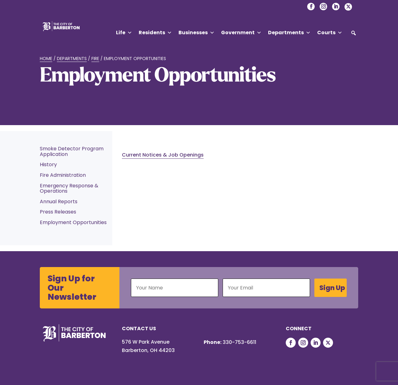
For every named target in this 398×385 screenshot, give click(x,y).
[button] (353, 33)
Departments (289, 32)
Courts (329, 32)
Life (124, 32)
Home (46, 58)
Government (241, 32)
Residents (155, 32)
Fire (95, 58)
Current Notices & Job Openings (163, 154)
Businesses (196, 32)
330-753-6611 (239, 342)
